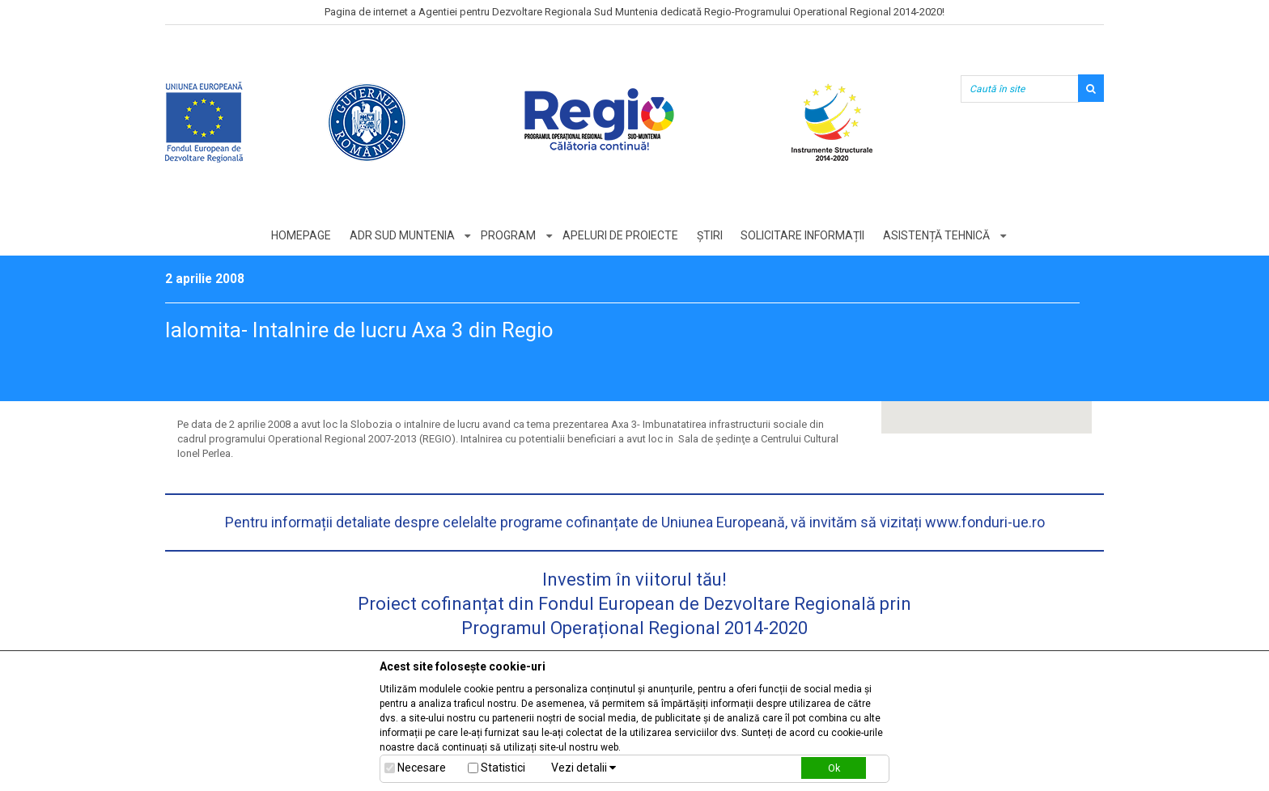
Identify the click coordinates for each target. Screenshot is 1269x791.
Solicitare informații (803, 235)
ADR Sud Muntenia (401, 235)
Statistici (503, 767)
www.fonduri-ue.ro (985, 522)
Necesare (421, 767)
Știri (710, 235)
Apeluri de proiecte (620, 235)
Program (508, 235)
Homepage (300, 235)
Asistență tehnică (937, 235)
